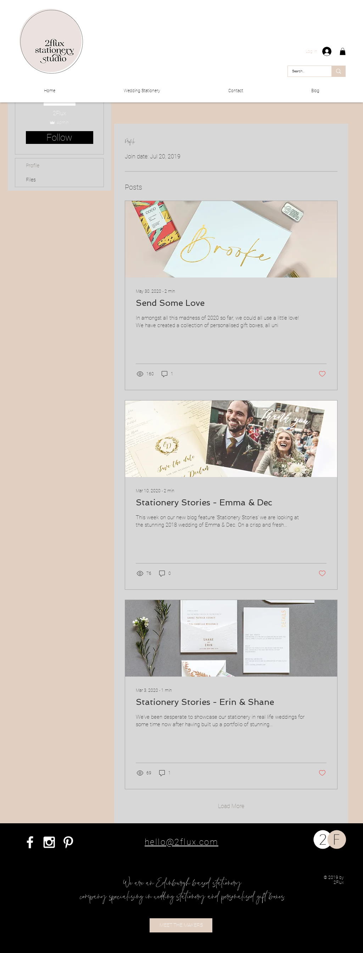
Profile (32, 165)
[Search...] (304, 71)
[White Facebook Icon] (30, 842)
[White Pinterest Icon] (68, 842)
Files (31, 180)
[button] (343, 51)
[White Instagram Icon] (49, 842)
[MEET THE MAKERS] (181, 925)
